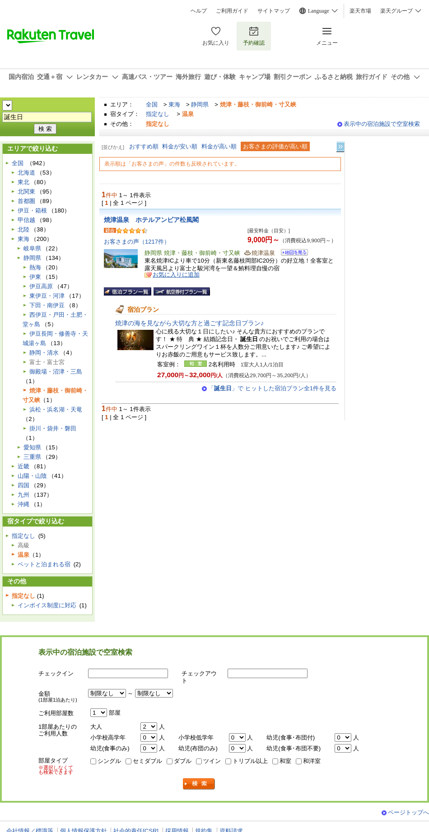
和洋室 (312, 761)
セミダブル (147, 761)
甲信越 (26, 220)
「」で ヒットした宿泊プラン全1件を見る (272, 388)
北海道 (26, 172)
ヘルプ (199, 11)
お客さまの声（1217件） (137, 241)
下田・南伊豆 (47, 305)
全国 (152, 104)
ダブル (182, 761)
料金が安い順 (179, 146)
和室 (285, 761)
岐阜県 (32, 248)
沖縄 (23, 504)
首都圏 (26, 201)
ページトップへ (408, 812)
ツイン (212, 761)
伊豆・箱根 (32, 210)
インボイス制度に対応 (47, 605)
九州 (23, 494)
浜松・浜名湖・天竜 (55, 409)
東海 (174, 104)
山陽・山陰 (32, 475)
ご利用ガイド (232, 11)
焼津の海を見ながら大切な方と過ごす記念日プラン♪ (189, 323)
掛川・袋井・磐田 (52, 428)
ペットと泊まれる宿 (44, 564)
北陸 (23, 229)
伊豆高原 (41, 286)
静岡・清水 (44, 352)
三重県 (32, 456)
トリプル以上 (250, 761)
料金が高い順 (219, 146)
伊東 (35, 276)
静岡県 (200, 104)
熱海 (35, 267)
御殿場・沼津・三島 (55, 371)
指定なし (157, 114)
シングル (109, 761)
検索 (199, 784)
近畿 (23, 466)
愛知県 (32, 447)
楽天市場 (360, 11)
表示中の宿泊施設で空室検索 (382, 123)
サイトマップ (273, 11)
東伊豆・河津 (47, 295)
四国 (23, 485)
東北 (23, 182)
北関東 (26, 191)
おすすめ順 (144, 146)
